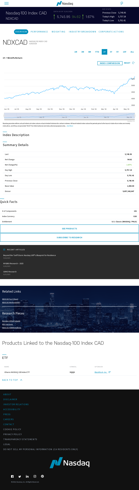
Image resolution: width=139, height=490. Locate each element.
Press (7, 414)
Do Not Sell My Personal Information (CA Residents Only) (40, 449)
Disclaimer (10, 399)
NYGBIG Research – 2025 (69, 265)
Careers (8, 419)
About (7, 394)
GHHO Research (69, 273)
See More (70, 126)
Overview (21, 31)
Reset (129, 62)
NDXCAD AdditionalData (11, 327)
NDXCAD (12, 19)
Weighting (58, 31)
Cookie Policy (12, 429)
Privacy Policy (12, 434)
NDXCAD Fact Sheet (10, 299)
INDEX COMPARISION (110, 63)
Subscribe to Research (69, 237)
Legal (7, 444)
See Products (69, 228)
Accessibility (11, 409)
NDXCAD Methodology (11, 302)
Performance (39, 31)
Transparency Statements (20, 439)
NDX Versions (7, 324)
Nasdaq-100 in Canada (11, 321)
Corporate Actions (111, 31)
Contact (8, 424)
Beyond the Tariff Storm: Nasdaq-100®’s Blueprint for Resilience (69, 256)
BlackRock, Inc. (102, 372)
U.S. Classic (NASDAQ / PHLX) (124, 221)
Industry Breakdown (82, 31)
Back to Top (12, 380)
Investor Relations (16, 404)
